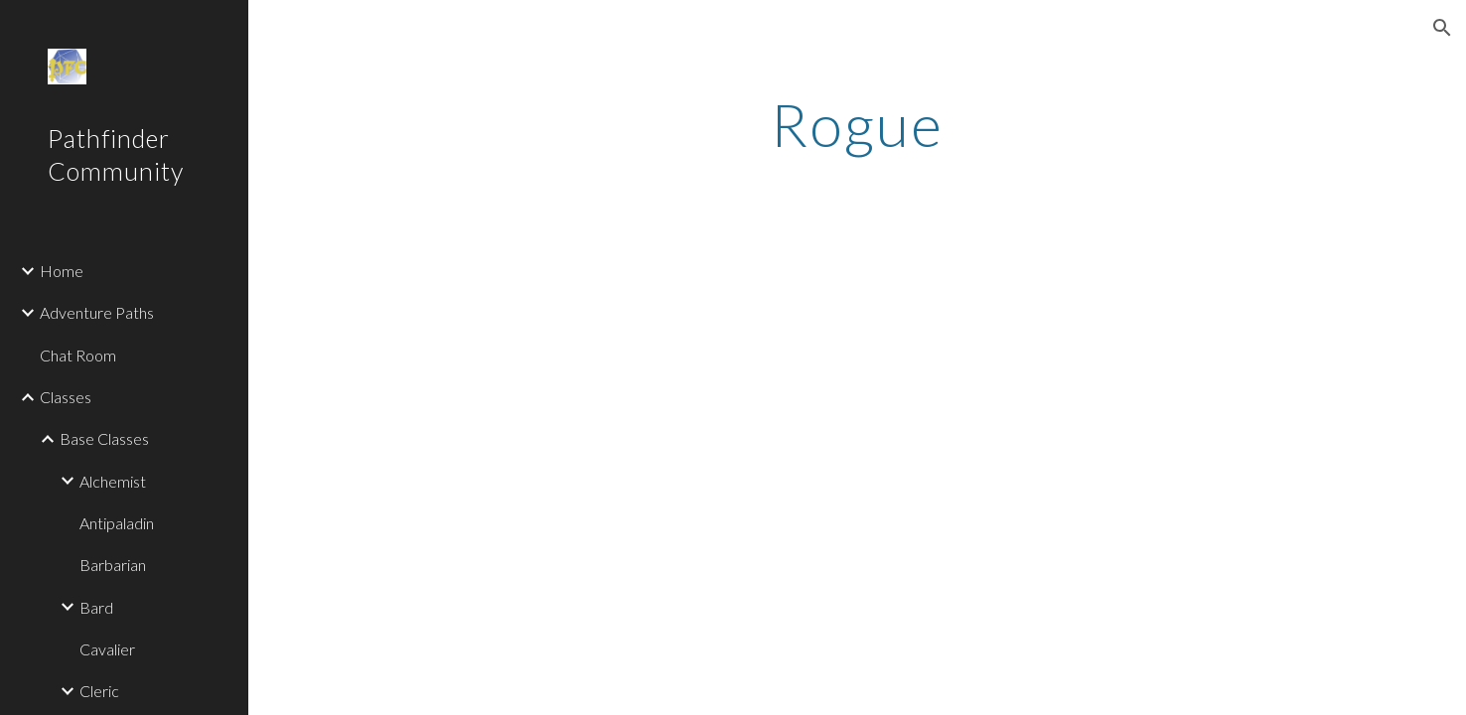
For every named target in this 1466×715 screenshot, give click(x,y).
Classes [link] (65, 396)
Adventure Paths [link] (97, 312)
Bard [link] (96, 607)
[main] (857, 124)
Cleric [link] (99, 690)
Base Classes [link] (104, 438)
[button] (1442, 28)
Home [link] (61, 270)
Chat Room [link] (78, 355)
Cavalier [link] (107, 649)
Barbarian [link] (112, 564)
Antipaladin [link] (116, 522)
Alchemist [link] (112, 481)
